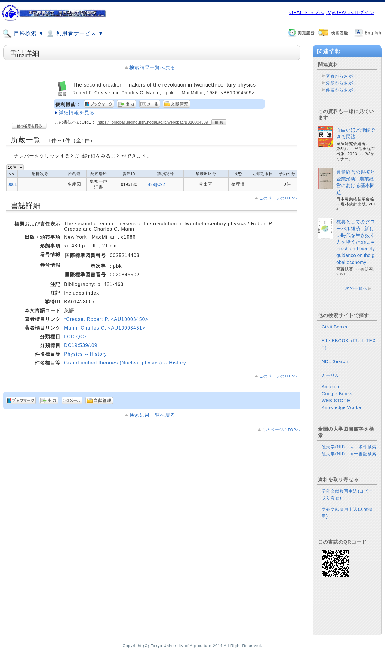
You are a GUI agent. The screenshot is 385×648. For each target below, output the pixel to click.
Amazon (330, 386)
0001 (12, 184)
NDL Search (335, 361)
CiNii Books (334, 326)
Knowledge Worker (342, 407)
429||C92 (156, 184)
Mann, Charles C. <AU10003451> (104, 327)
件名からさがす (341, 90)
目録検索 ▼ (23, 33)
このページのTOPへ (278, 198)
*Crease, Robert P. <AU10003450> (106, 319)
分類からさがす (341, 83)
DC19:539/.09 (80, 345)
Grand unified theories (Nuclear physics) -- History (125, 362)
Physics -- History (85, 354)
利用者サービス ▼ (74, 33)
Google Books (337, 393)
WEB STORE (336, 400)
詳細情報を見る (76, 112)
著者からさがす (341, 76)
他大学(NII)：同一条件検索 (349, 446)
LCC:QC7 (75, 336)
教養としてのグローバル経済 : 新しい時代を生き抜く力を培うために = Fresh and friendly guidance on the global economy (356, 242)
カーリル (331, 375)
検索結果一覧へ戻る (152, 67)
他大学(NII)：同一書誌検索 (349, 453)
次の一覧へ (356, 288)
